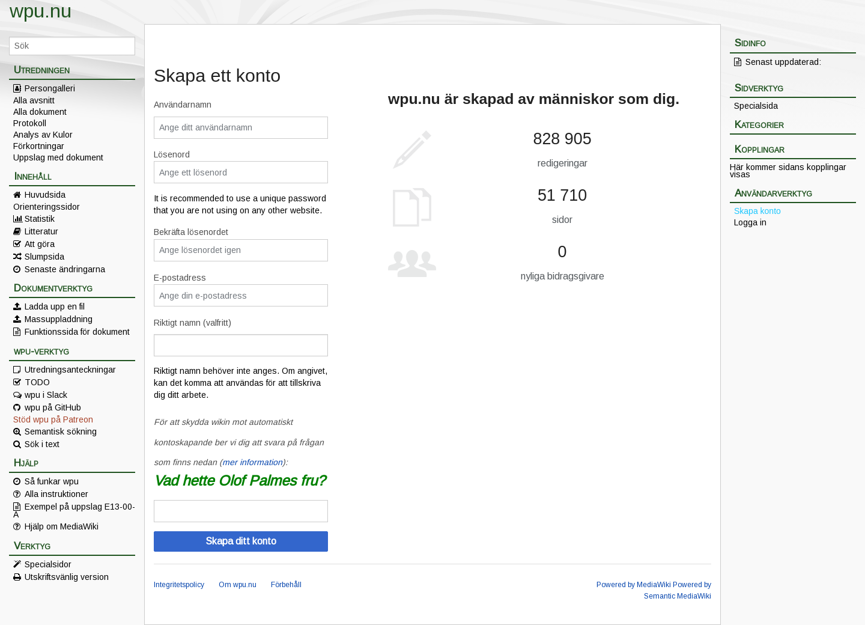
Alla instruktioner (56, 494)
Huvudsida (45, 195)
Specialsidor (48, 564)
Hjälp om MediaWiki (62, 526)
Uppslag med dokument (58, 157)
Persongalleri (50, 88)
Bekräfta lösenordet (191, 232)
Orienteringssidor (46, 206)
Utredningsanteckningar (70, 369)
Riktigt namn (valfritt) (192, 323)
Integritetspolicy (179, 585)
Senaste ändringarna (65, 269)
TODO (37, 382)
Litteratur (41, 231)
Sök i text (42, 444)
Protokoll (29, 123)
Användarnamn (182, 104)
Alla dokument (40, 111)
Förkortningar (38, 146)
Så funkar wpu (52, 481)
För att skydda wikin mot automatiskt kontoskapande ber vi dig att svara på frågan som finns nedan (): (239, 442)
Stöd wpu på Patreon (53, 419)
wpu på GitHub (53, 407)
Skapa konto (757, 211)
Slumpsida (44, 256)
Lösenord (172, 154)
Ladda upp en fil (55, 306)
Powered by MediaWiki (633, 585)
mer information (252, 462)
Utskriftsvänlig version (67, 577)
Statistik (40, 219)
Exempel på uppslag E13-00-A (74, 510)
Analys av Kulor (43, 134)
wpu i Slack (46, 395)
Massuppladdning (59, 319)
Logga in (750, 222)
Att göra (40, 244)
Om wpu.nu (237, 585)
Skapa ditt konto (240, 541)
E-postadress (180, 277)
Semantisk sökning (61, 431)
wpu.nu (40, 11)
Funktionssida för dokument (77, 332)
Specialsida (756, 105)
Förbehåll (286, 585)
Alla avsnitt (34, 100)
